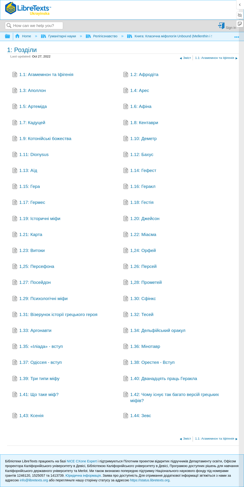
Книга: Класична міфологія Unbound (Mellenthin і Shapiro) (176, 36)
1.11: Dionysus (30, 155)
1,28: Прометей (142, 282)
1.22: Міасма (139, 235)
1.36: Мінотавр (141, 346)
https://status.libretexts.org (149, 480)
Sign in (231, 27)
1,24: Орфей (139, 251)
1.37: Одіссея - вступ (37, 362)
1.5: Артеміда (29, 106)
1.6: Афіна (137, 106)
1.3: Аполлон (29, 91)
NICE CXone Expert (82, 461)
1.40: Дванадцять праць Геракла (160, 379)
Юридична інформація (83, 475)
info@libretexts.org (34, 480)
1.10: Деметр (140, 139)
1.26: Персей (140, 266)
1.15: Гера (26, 186)
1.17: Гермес (28, 202)
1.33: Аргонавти (32, 331)
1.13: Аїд (24, 171)
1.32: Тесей (138, 315)
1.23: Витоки (28, 251)
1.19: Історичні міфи (36, 219)
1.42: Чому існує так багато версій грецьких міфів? (171, 398)
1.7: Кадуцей (28, 123)
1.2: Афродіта (141, 75)
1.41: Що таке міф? (35, 395)
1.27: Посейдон (31, 282)
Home (23, 36)
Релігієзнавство (102, 36)
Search (9, 26)
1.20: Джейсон (141, 219)
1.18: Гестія (138, 202)
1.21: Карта (27, 235)
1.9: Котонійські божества (41, 139)
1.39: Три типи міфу (36, 379)
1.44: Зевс (137, 416)
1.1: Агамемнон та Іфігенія (42, 75)
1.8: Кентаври (140, 123)
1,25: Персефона (33, 266)
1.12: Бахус (138, 155)
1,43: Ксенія (28, 416)
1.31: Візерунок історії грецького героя (55, 315)
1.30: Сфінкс (139, 299)
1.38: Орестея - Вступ (149, 362)
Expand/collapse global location (236, 35)
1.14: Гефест (139, 171)
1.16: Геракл (139, 186)
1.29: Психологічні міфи (40, 299)
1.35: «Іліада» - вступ (37, 346)
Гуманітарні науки (59, 36)
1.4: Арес (136, 91)
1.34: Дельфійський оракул (154, 331)
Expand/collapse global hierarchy (10, 36)
